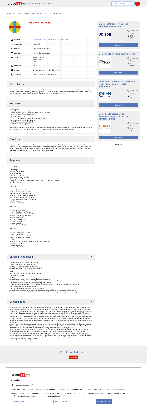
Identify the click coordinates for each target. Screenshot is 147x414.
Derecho (73, 357)
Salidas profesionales (21, 256)
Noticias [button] (38, 3)
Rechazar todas (62, 402)
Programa (14, 160)
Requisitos (15, 103)
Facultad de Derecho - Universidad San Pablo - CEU (50, 39)
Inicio (31, 3)
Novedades (48, 3)
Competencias (17, 301)
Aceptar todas (104, 402)
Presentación (16, 84)
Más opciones (19, 402)
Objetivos (14, 139)
